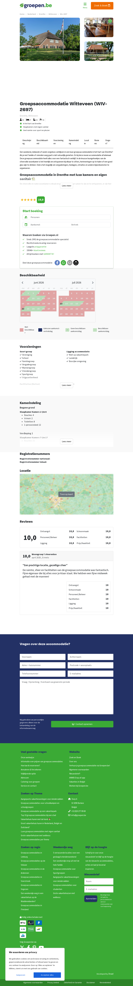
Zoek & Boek (102, 5)
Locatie (86, 142)
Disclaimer (91, 982)
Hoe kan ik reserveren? (30, 765)
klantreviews (39, 250)
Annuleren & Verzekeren (31, 769)
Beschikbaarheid (42, 142)
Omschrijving (26, 142)
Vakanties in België (77, 781)
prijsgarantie (40, 246)
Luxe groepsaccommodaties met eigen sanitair (40, 831)
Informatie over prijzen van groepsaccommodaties (42, 761)
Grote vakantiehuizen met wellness (35, 835)
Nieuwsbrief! (74, 773)
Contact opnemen (82, 724)
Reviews (96, 142)
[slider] (28, 199)
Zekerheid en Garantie (73, 982)
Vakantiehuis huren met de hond (36, 819)
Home (22, 14)
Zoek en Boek (75, 757)
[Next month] (92, 282)
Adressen (25, 777)
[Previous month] (22, 282)
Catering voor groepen (30, 781)
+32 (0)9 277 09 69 (78, 811)
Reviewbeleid (105, 982)
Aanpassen (20, 975)
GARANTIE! (49, 254)
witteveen (53, 14)
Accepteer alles (47, 975)
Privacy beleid (53, 982)
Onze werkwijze (27, 757)
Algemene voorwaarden (79, 769)
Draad (110, 974)
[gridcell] (23, 308)
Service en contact (29, 785)
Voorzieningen (58, 142)
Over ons (73, 761)
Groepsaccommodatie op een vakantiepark (38, 811)
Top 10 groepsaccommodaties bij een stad (38, 815)
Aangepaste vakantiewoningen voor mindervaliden (42, 799)
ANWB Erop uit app (77, 777)
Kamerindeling (74, 142)
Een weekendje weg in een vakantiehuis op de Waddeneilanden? (32, 897)
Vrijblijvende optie (28, 773)
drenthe (42, 14)
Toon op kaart (66, 494)
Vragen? (107, 142)
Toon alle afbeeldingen (98, 55)
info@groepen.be (78, 815)
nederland (32, 14)
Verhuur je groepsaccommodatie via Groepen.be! (89, 765)
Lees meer (66, 185)
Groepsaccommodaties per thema (35, 839)
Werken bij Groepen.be (78, 785)
